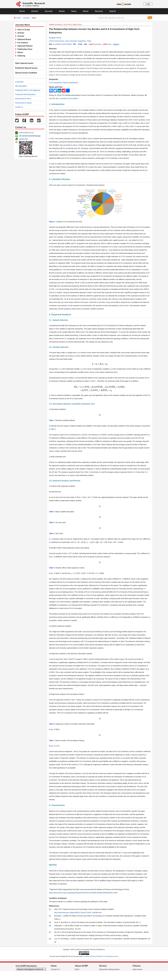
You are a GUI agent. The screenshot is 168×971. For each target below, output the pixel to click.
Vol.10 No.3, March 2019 (73, 24)
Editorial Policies (24, 46)
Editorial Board (23, 39)
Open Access (137, 969)
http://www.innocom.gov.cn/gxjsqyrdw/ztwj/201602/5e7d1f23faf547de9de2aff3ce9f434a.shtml (83, 893)
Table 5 (65, 553)
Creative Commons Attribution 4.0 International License (101, 956)
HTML (80, 44)
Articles (34, 11)
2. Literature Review (59, 179)
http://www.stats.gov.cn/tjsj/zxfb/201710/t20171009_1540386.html (78, 912)
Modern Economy (55, 24)
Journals (48, 11)
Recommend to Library (23, 103)
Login (147, 4)
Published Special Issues (26, 68)
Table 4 (79, 497)
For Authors (22, 43)
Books (62, 11)
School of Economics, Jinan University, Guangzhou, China (70, 41)
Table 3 (86, 472)
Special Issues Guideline (26, 73)
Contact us (19, 107)
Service (103, 966)
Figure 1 (76, 145)
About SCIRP (81, 966)
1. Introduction (56, 104)
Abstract (53, 49)
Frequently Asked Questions (25, 94)
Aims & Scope (23, 30)
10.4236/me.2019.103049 (62, 44)
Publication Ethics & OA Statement (27, 90)
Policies (137, 966)
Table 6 (66, 659)
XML (85, 44)
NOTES (53, 865)
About (85, 11)
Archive (20, 36)
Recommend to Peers (23, 99)
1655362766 (23, 139)
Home (22, 11)
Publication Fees (24, 49)
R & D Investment (55, 83)
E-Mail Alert (19, 82)
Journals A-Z (55, 969)
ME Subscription (21, 86)
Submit (112, 11)
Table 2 (53, 429)
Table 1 (93, 381)
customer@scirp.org (26, 133)
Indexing (20, 56)
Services (99, 11)
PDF (74, 44)
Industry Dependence (70, 83)
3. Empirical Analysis (60, 314)
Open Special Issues (24, 63)
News (73, 11)
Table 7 (73, 700)
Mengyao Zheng (55, 38)
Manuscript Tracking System (109, 969)
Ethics (19, 52)
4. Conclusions (57, 805)
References (54, 906)
